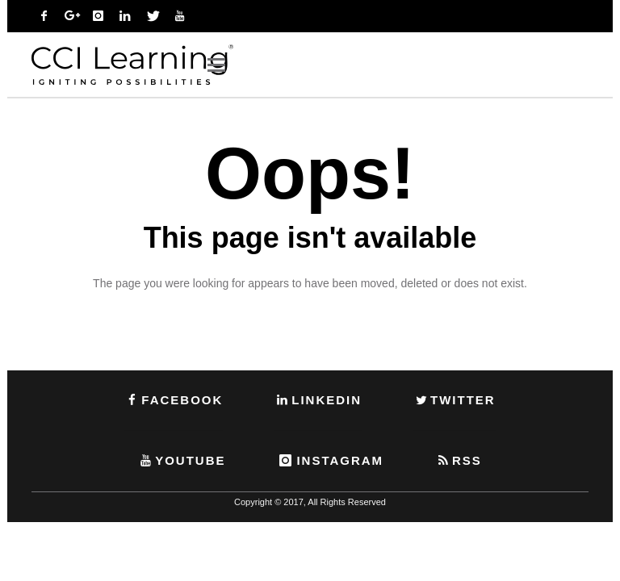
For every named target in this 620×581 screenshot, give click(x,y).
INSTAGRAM (330, 460)
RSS (458, 460)
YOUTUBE (181, 460)
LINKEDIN (318, 400)
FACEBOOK (173, 400)
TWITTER (454, 400)
